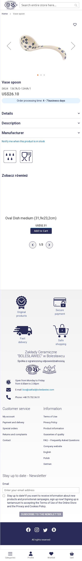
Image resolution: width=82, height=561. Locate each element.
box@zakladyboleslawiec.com (38, 389)
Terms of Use (50, 416)
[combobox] (49, 5)
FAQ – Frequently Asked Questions (61, 440)
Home (5, 14)
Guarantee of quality (53, 434)
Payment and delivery (13, 422)
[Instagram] (37, 531)
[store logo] (11, 5)
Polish (46, 458)
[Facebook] (28, 531)
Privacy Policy (50, 422)
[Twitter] (45, 531)
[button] (9, 45)
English (47, 452)
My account (9, 416)
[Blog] (54, 531)
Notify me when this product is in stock (23, 141)
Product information (53, 428)
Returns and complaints (15, 434)
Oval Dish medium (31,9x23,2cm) (30, 218)
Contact (7, 440)
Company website (52, 446)
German (47, 464)
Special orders (10, 428)
